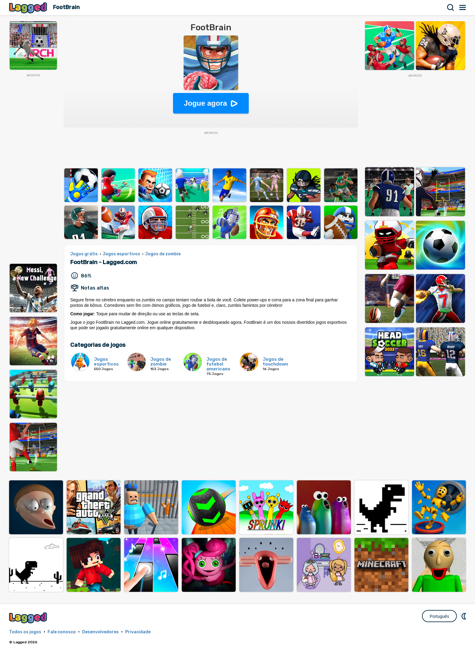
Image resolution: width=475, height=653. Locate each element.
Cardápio (463, 7)
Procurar (451, 7)
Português (439, 616)
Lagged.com (28, 617)
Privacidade (138, 632)
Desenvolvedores (100, 632)
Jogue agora (205, 103)
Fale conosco (62, 632)
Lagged (28, 7)
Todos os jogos (25, 632)
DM (464, 616)
